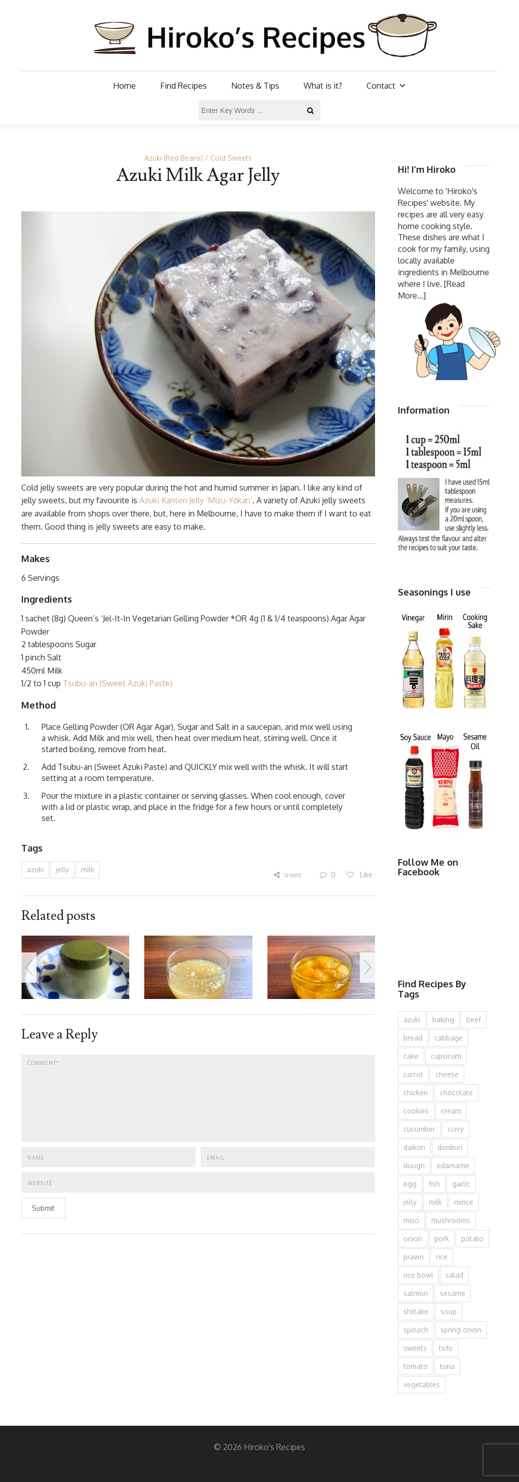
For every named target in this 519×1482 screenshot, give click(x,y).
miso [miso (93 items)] (411, 1220)
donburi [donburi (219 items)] (449, 1147)
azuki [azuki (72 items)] (411, 1019)
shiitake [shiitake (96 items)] (415, 1311)
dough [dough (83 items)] (414, 1165)
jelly (62, 869)
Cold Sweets (231, 158)
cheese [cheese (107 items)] (447, 1074)
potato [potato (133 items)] (472, 1238)
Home (124, 86)
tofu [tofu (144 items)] (446, 1348)
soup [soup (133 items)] (448, 1311)
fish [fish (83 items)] (434, 1183)
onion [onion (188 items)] (412, 1238)
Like (359, 874)
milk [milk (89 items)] (435, 1202)
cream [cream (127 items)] (451, 1110)
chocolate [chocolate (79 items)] (456, 1092)
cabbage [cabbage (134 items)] (448, 1037)
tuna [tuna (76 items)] (447, 1366)
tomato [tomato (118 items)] (415, 1366)
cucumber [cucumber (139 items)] (419, 1129)
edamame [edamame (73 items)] (453, 1165)
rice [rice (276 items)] (442, 1256)
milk (87, 869)
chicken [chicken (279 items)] (415, 1092)
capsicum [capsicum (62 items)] (446, 1056)
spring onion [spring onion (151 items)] (460, 1329)
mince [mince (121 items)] (463, 1202)
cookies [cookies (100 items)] (416, 1110)
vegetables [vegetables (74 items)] (421, 1384)
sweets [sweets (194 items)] (415, 1348)
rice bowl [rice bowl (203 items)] (418, 1275)
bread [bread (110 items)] (412, 1037)
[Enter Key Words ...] (259, 110)
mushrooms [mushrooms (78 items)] (450, 1220)
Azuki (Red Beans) (173, 158)
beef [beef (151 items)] (473, 1019)
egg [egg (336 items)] (410, 1183)
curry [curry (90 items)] (456, 1129)
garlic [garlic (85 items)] (461, 1183)
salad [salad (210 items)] (454, 1275)
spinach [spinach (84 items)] (415, 1329)
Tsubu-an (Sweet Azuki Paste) (117, 683)
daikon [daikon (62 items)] (414, 1147)
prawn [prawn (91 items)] (413, 1256)
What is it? (323, 86)
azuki (35, 869)
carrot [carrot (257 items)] (413, 1074)
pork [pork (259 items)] (441, 1238)
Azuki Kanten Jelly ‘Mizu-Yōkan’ (195, 500)
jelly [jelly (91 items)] (410, 1202)
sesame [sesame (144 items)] (452, 1293)
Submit (43, 1208)
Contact (386, 86)
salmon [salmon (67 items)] (415, 1293)
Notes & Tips (255, 86)
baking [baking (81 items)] (443, 1019)
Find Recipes (183, 86)
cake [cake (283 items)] (411, 1056)
